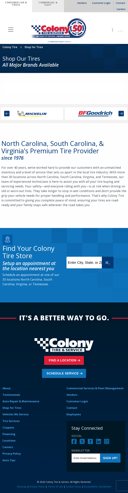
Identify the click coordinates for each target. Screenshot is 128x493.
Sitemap (22, 486)
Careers (7, 447)
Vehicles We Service (15, 414)
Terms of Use (55, 486)
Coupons (8, 427)
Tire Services (11, 421)
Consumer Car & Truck (16, 3)
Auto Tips (8, 460)
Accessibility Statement (97, 486)
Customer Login (77, 401)
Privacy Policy (11, 453)
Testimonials (11, 395)
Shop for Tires (11, 408)
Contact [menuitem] (120, 3)
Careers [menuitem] (120, 9)
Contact (71, 408)
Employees (73, 414)
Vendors (71, 395)
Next (121, 113)
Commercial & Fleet (47, 3)
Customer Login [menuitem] (101, 3)
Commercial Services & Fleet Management (95, 388)
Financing (8, 434)
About (6, 388)
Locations (9, 440)
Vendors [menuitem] (82, 3)
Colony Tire (9, 47)
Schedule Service (63, 373)
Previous (7, 113)
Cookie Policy (73, 486)
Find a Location (63, 360)
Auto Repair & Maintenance (20, 401)
